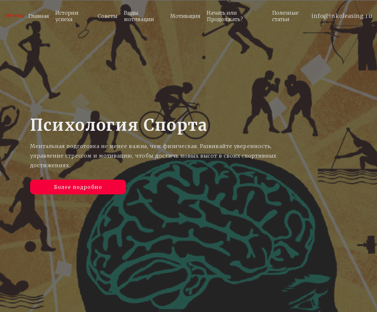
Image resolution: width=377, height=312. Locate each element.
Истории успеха (66, 16)
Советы (107, 16)
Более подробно (78, 186)
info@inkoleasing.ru (341, 16)
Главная (38, 16)
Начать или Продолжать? (225, 16)
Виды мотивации (139, 16)
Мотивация (185, 16)
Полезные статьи (285, 16)
